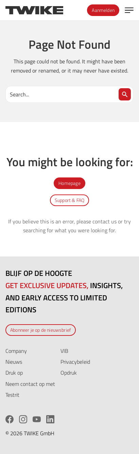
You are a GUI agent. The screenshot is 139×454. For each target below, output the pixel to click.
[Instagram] (23, 419)
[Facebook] (9, 419)
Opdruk (68, 373)
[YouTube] (37, 419)
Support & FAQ (69, 200)
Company (16, 351)
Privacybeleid (75, 362)
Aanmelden (103, 10)
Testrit (12, 395)
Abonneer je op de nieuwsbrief (40, 329)
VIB (64, 351)
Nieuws (13, 362)
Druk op (14, 373)
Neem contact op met (30, 384)
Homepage (69, 183)
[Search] (125, 94)
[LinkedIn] (50, 419)
